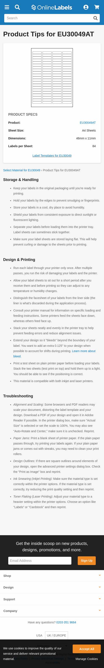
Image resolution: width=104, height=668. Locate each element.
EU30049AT (88, 122)
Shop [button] (7, 575)
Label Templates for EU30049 (51, 155)
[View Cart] (96, 7)
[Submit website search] (95, 18)
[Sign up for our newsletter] (39, 561)
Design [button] (8, 587)
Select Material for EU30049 (21, 170)
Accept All (86, 649)
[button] (7, 7)
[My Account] (85, 7)
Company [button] (10, 611)
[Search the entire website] (52, 18)
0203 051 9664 (66, 622)
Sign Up (86, 560)
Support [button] (9, 599)
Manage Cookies (87, 659)
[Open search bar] (17, 7)
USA (39, 635)
